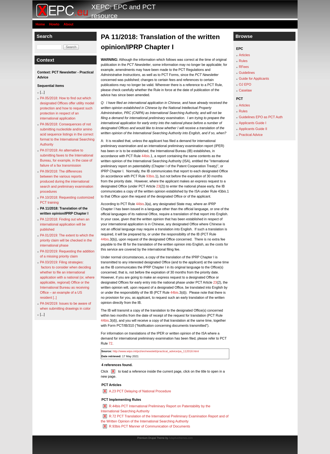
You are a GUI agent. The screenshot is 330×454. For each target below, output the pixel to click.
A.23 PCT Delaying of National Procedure (140, 391)
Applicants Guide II (253, 129)
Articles (244, 55)
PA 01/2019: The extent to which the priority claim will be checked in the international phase (67, 240)
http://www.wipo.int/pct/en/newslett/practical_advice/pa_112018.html (156, 351)
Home (40, 24)
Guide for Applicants (254, 78)
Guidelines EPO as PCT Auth (261, 117)
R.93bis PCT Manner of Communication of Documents (149, 426)
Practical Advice (251, 135)
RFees (244, 67)
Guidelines (247, 72)
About (68, 24)
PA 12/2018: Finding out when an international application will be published (64, 224)
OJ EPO (245, 84)
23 (158, 186)
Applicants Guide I (252, 123)
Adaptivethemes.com (181, 438)
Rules (243, 61)
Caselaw (245, 90)
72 (110, 343)
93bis (150, 176)
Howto (54, 24)
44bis (146, 156)
